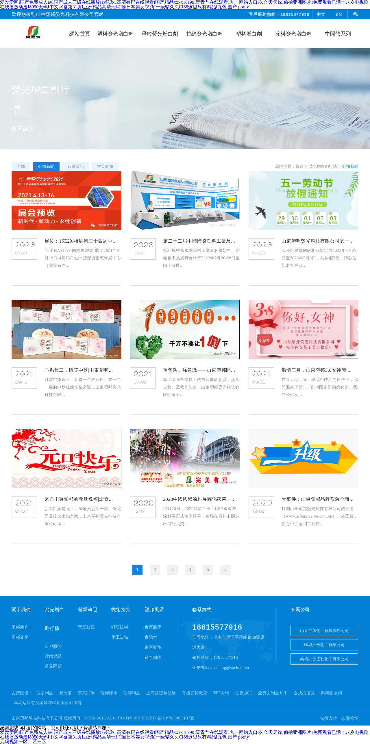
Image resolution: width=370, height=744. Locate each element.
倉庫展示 (153, 627)
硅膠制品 (44, 693)
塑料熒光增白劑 (115, 34)
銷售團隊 (153, 657)
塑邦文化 (20, 637)
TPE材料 (221, 693)
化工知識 (119, 637)
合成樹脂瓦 (304, 693)
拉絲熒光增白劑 (204, 34)
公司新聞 (53, 646)
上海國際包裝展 (161, 693)
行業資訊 (53, 656)
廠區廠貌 (153, 647)
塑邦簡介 (20, 627)
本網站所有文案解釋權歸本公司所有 (48, 703)
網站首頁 (79, 34)
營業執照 (86, 627)
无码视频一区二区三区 (23, 741)
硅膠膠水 (109, 693)
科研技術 (119, 627)
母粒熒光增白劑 (160, 34)
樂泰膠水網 (331, 693)
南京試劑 (86, 693)
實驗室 (151, 637)
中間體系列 (338, 34)
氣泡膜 (65, 693)
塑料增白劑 (249, 34)
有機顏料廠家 (194, 693)
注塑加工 (243, 693)
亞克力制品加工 (273, 693)
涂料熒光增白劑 (293, 34)
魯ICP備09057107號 (176, 718)
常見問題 (53, 666)
